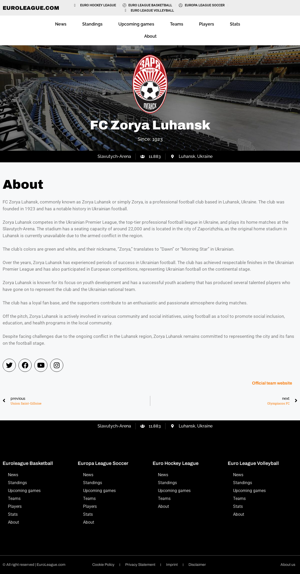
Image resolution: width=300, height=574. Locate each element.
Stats (235, 24)
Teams (176, 24)
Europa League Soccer (103, 463)
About (150, 36)
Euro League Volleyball (253, 463)
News (60, 24)
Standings (92, 24)
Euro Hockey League (176, 463)
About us (287, 565)
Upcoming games (136, 24)
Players (206, 24)
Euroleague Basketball (28, 463)
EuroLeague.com (31, 8)
